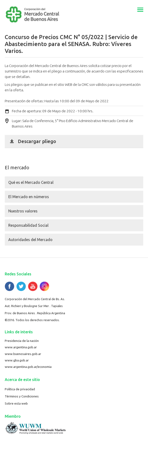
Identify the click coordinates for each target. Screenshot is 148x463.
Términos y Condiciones (22, 396)
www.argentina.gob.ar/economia (28, 367)
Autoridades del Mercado (30, 239)
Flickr (44, 286)
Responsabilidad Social (28, 225)
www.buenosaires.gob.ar (23, 354)
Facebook (9, 286)
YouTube (33, 286)
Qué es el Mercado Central (30, 182)
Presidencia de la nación (22, 341)
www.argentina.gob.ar (21, 347)
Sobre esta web (16, 403)
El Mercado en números (28, 197)
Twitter (21, 286)
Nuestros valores (23, 211)
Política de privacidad (20, 389)
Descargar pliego (37, 141)
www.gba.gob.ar (17, 360)
